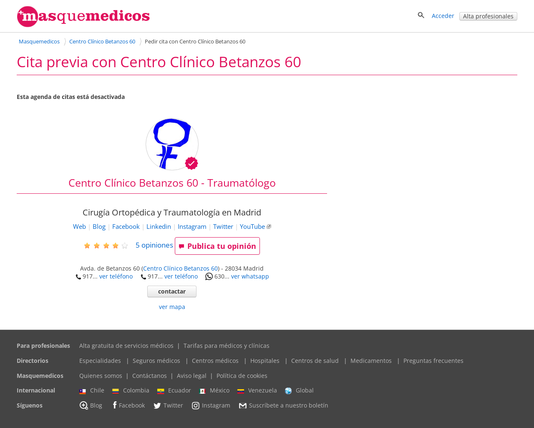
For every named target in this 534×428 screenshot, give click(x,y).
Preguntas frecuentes (433, 361)
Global (299, 390)
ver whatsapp (250, 276)
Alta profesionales (488, 16)
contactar (172, 291)
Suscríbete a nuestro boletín (283, 405)
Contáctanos (149, 376)
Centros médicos (215, 361)
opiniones (154, 245)
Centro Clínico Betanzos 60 (180, 268)
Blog (99, 226)
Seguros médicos (156, 361)
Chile (91, 390)
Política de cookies (242, 376)
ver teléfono (116, 276)
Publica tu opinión (217, 246)
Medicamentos (371, 361)
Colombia (130, 390)
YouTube (252, 226)
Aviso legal (192, 376)
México (214, 390)
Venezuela (257, 390)
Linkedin (158, 226)
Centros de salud (315, 361)
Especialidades (100, 361)
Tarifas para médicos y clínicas (227, 345)
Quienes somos (100, 376)
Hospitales (265, 361)
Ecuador (174, 390)
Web (79, 226)
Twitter (223, 226)
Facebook (126, 226)
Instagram (192, 226)
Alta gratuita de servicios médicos (126, 345)
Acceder (443, 16)
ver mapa (172, 307)
